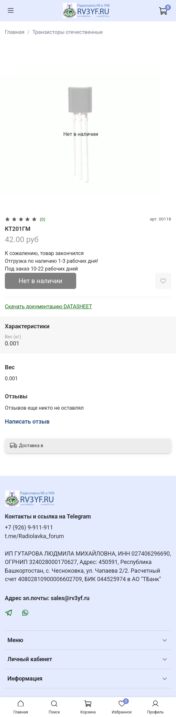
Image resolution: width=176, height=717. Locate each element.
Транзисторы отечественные (67, 32)
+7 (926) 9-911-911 (29, 527)
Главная (15, 32)
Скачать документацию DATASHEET (48, 306)
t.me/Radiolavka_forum (34, 536)
